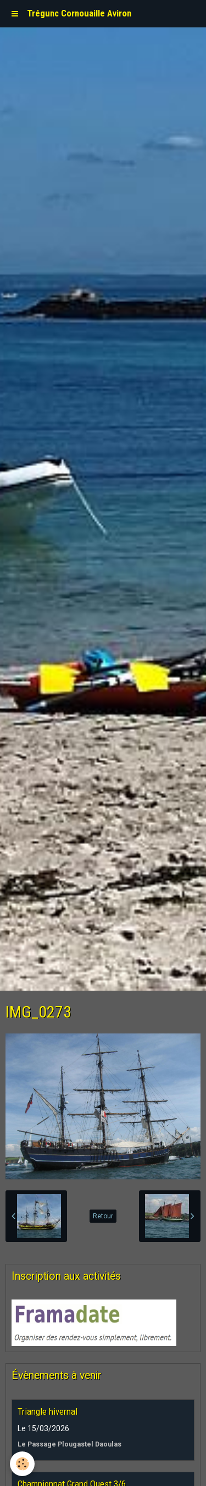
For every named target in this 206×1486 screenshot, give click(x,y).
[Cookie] (22, 1463)
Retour (103, 1216)
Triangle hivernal (47, 1411)
